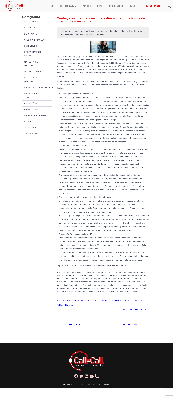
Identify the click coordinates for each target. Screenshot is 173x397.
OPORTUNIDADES (33, 72)
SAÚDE (27, 122)
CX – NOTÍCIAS (31, 28)
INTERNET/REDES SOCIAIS (33, 54)
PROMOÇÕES (30, 104)
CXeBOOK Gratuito (68, 6)
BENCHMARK (30, 34)
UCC (147, 318)
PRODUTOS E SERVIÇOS (30, 96)
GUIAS (133, 6)
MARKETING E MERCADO (31, 64)
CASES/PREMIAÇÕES (34, 40)
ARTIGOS (87, 6)
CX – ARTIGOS (31, 22)
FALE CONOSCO (116, 6)
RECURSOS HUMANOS (35, 116)
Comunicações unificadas (131, 318)
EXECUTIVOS (30, 46)
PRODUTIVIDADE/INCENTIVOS (38, 88)
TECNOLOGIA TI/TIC (33, 128)
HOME (50, 6)
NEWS (99, 6)
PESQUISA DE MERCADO (31, 80)
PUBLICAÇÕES (31, 110)
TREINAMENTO (31, 134)
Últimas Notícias (65, 314)
